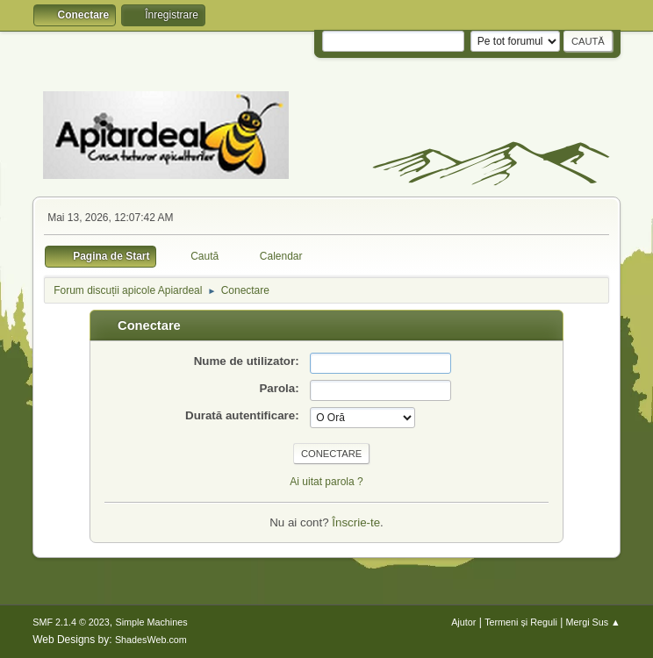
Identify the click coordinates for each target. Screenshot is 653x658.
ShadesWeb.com (151, 639)
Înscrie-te (356, 522)
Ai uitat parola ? (326, 482)
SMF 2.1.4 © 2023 (71, 622)
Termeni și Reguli (520, 622)
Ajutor (463, 622)
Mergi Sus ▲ (593, 622)
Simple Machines (152, 622)
